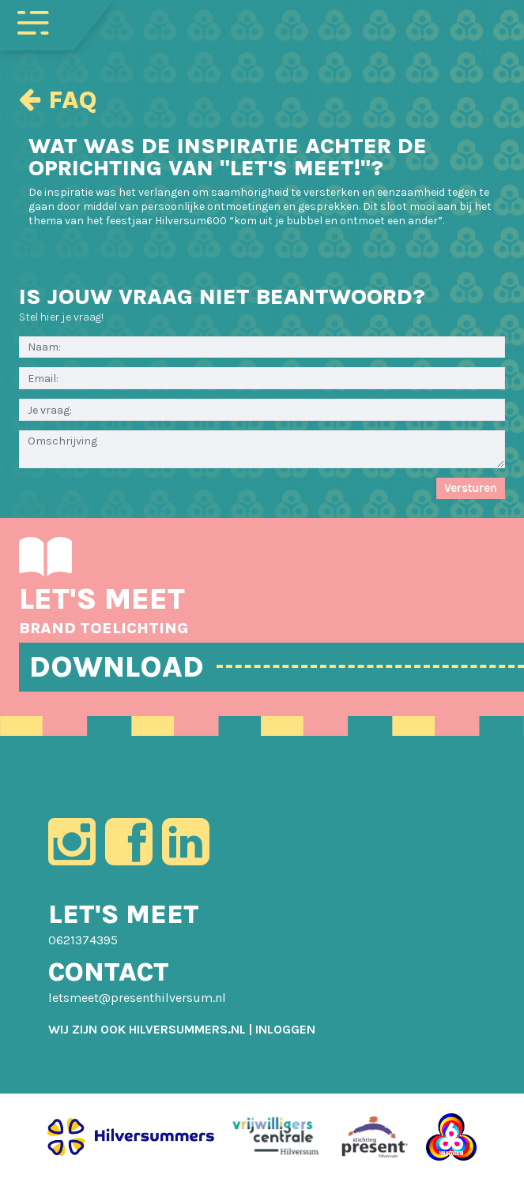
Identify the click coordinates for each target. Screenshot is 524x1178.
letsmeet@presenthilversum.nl (137, 997)
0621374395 (83, 939)
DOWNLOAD (116, 667)
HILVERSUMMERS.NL (187, 1029)
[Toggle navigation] (33, 21)
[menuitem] (285, 1029)
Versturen (470, 488)
